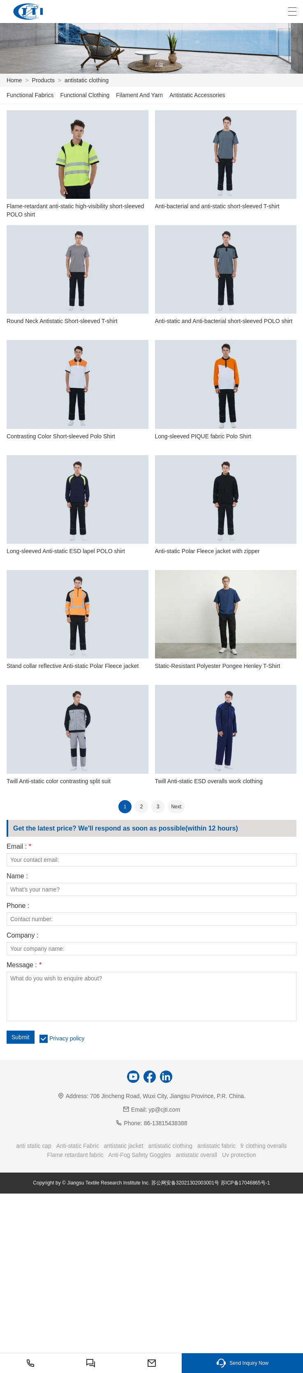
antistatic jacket (123, 1146)
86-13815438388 (165, 1123)
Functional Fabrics (30, 95)
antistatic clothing (87, 80)
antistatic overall (196, 1155)
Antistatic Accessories (197, 95)
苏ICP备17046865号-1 (245, 1183)
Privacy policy (67, 1038)
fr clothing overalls (264, 1146)
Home (14, 80)
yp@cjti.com (164, 1109)
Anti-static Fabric (77, 1146)
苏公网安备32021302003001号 (185, 1183)
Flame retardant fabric (75, 1155)
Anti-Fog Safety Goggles (139, 1155)
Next (176, 807)
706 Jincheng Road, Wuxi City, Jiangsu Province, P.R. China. (167, 1096)
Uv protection (239, 1155)
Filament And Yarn (139, 95)
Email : (19, 846)
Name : (17, 876)
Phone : (18, 906)
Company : (22, 935)
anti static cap (33, 1146)
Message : (24, 965)
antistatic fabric (216, 1146)
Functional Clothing (84, 95)
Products (43, 80)
